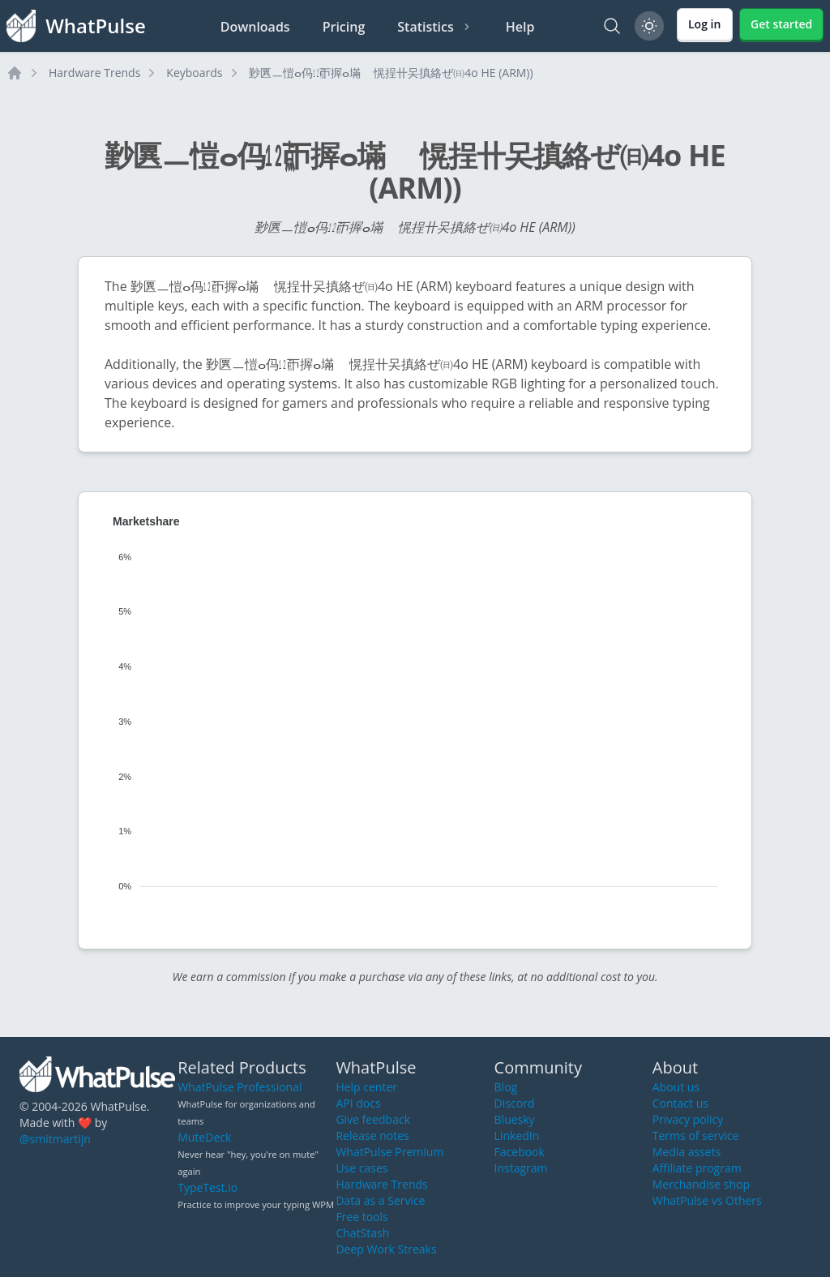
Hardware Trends (94, 72)
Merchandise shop (701, 1184)
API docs (358, 1103)
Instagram (521, 1168)
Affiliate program (697, 1168)
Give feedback (373, 1119)
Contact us (680, 1103)
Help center (366, 1087)
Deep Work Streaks (386, 1249)
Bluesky (514, 1119)
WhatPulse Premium (389, 1151)
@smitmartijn (55, 1138)
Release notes (372, 1135)
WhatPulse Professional (240, 1087)
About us (676, 1087)
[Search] (612, 26)
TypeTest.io (207, 1187)
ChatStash (362, 1233)
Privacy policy (688, 1119)
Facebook (519, 1151)
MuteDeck (204, 1137)
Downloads (255, 27)
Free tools (361, 1216)
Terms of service (695, 1135)
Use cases (361, 1168)
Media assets (686, 1151)
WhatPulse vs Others (707, 1200)
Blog (506, 1087)
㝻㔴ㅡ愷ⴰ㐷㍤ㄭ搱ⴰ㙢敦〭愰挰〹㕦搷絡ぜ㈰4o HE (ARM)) (391, 72)
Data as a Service (380, 1200)
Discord (514, 1103)
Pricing (344, 27)
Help (520, 27)
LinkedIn (517, 1135)
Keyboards (194, 72)
